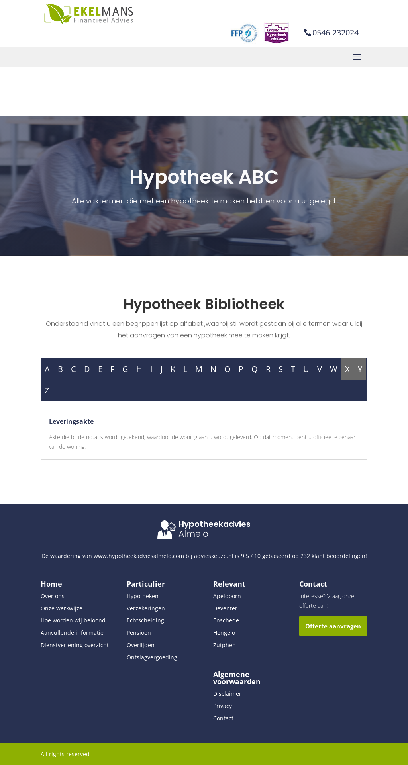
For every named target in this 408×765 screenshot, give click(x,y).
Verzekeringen (146, 608)
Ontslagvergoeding (152, 657)
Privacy (222, 706)
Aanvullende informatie (72, 632)
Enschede (226, 620)
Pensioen (139, 632)
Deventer (225, 608)
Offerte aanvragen (333, 626)
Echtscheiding (145, 620)
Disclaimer (227, 693)
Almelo (193, 534)
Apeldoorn (227, 596)
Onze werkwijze (61, 608)
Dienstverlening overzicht (75, 645)
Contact (223, 718)
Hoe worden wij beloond (73, 620)
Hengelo (224, 632)
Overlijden (141, 645)
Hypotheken (143, 596)
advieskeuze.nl (213, 556)
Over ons (53, 596)
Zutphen (224, 645)
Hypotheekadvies (214, 524)
